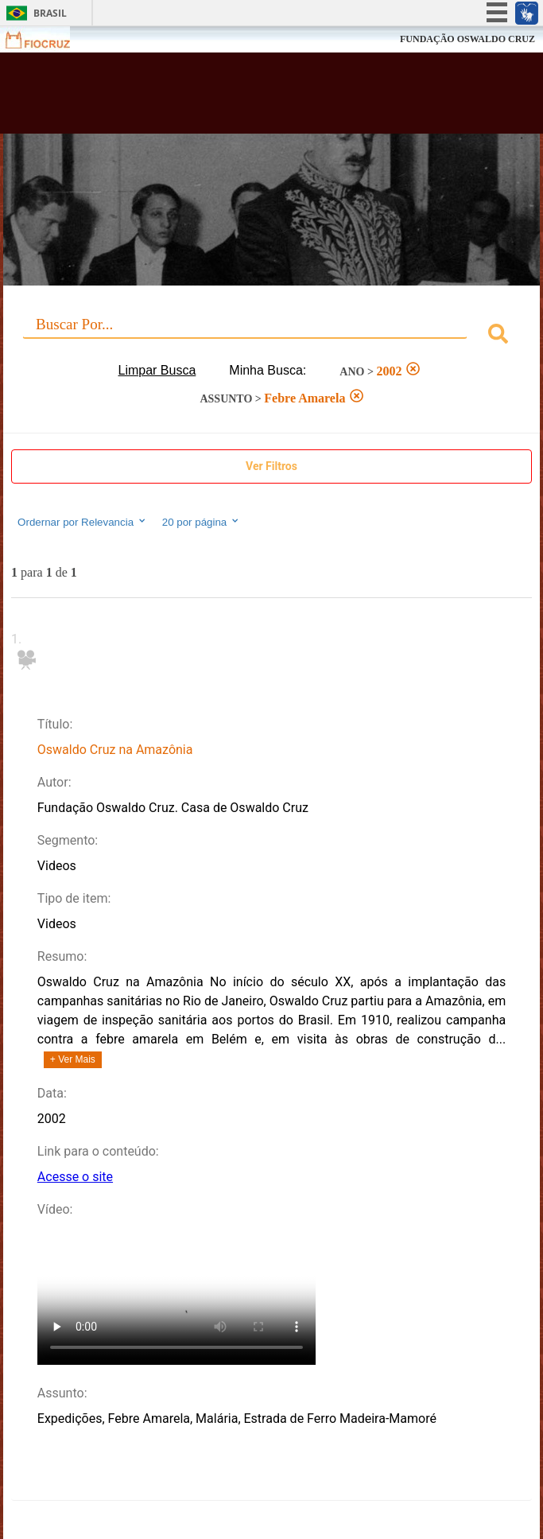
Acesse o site (75, 1176)
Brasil (50, 13)
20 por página (201, 521)
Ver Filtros (271, 466)
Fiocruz (47, 39)
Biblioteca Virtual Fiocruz (225, 98)
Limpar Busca (157, 370)
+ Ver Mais (72, 1059)
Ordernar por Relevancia (82, 521)
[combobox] (271, 336)
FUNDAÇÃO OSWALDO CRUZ (467, 39)
